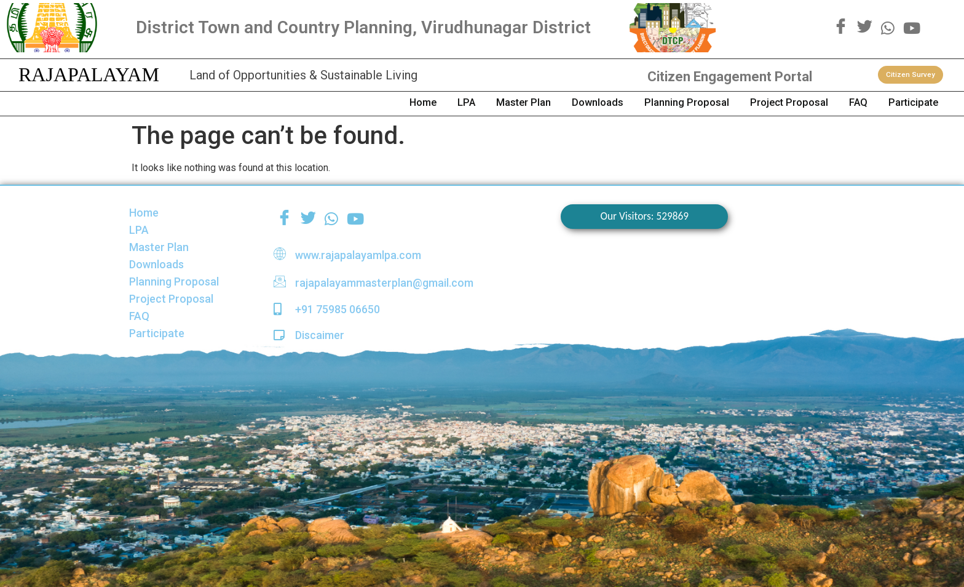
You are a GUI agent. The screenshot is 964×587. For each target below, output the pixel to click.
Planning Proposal (636, 103)
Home (319, 103)
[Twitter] (864, 27)
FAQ (837, 103)
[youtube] (911, 27)
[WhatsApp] (888, 27)
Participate (905, 103)
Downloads (533, 103)
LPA (375, 103)
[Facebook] (840, 27)
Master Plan (445, 103)
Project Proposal (754, 103)
